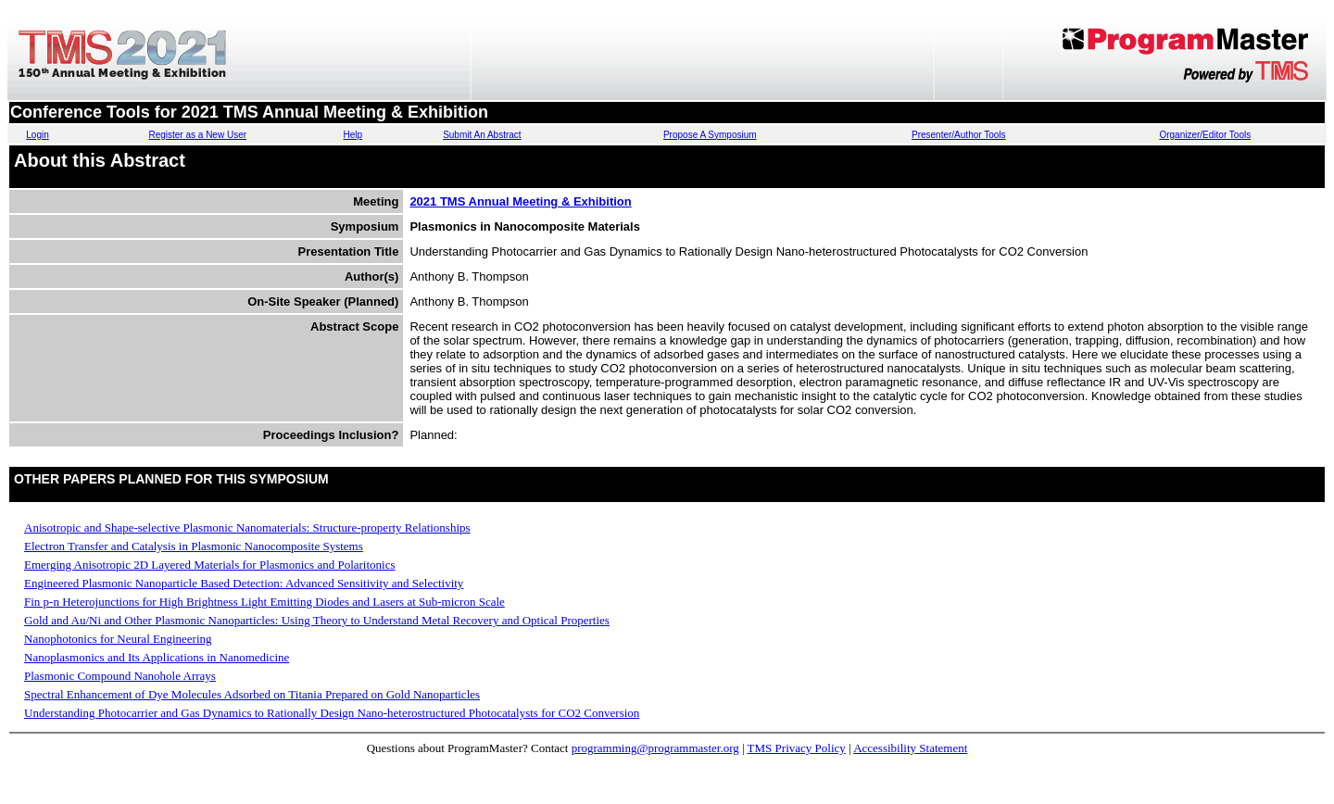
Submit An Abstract (482, 135)
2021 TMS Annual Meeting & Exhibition (520, 201)
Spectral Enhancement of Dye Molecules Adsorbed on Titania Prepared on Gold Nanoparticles (252, 694)
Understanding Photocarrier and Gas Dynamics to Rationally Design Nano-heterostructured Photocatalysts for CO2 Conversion (331, 713)
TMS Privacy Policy (797, 748)
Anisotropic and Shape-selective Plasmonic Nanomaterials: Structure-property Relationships (247, 527)
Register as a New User (197, 135)
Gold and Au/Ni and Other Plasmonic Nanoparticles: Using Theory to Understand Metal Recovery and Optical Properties (317, 620)
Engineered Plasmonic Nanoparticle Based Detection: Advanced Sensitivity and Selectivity (243, 583)
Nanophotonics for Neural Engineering (118, 639)
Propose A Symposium (710, 135)
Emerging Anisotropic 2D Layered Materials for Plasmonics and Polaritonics (210, 565)
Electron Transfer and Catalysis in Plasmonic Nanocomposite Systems (193, 546)
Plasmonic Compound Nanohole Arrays (120, 676)
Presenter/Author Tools (959, 135)
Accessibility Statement (910, 748)
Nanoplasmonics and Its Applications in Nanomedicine (156, 657)
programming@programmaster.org (655, 748)
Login (37, 135)
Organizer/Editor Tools (1205, 135)
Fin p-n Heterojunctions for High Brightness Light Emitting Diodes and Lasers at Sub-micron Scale (264, 602)
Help (353, 135)
